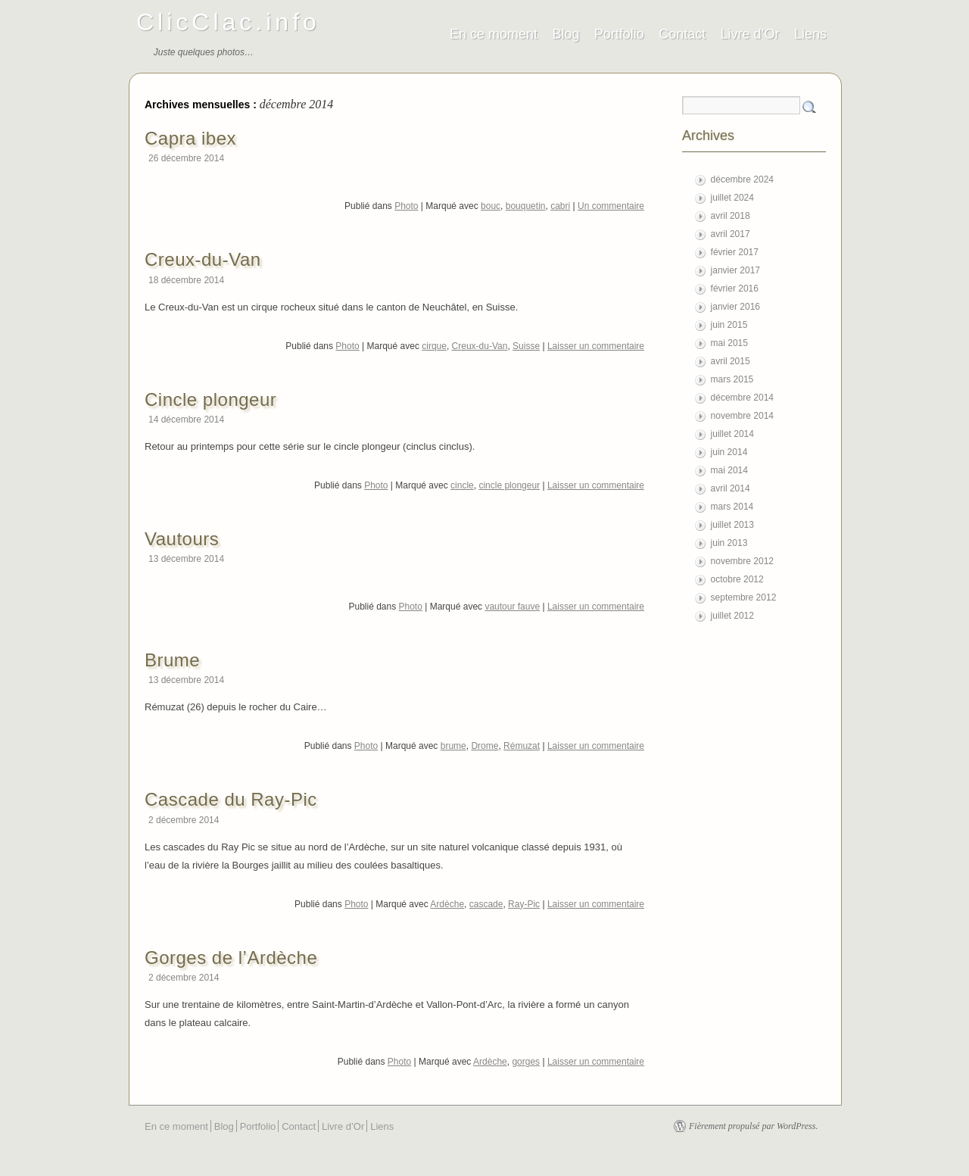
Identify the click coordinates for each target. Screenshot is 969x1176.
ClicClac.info (228, 22)
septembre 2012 (744, 597)
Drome (484, 746)
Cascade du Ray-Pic (231, 799)
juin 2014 (729, 452)
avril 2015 (730, 361)
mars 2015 (732, 379)
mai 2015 (729, 343)
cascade (486, 904)
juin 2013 (729, 543)
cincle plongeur (509, 485)
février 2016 (735, 288)
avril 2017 (730, 234)
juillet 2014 (732, 434)
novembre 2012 (742, 561)
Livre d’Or (750, 34)
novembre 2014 (742, 415)
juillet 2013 (732, 524)
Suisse (526, 346)
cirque (434, 346)
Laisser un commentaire (595, 346)
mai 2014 (729, 470)
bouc (490, 206)
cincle (462, 485)
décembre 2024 (742, 179)
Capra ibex (190, 138)
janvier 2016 (735, 306)
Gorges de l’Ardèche (231, 957)
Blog (565, 34)
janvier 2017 (735, 270)
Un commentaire (611, 206)
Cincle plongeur (210, 399)
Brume (172, 660)
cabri (560, 206)
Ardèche (447, 904)
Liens (810, 34)
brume (453, 746)
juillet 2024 (732, 197)
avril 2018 (730, 216)
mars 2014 (732, 506)
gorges (526, 1061)
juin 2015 (729, 325)
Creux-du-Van (203, 259)
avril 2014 (730, 488)
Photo (406, 206)
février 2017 (735, 252)
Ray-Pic (524, 904)
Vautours (182, 539)
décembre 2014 (742, 397)
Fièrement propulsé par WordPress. (753, 1126)
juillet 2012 (732, 615)
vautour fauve (512, 606)
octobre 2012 (737, 579)
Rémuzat (521, 746)
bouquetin (526, 206)
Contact (682, 34)
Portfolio (619, 34)
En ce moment (493, 34)
